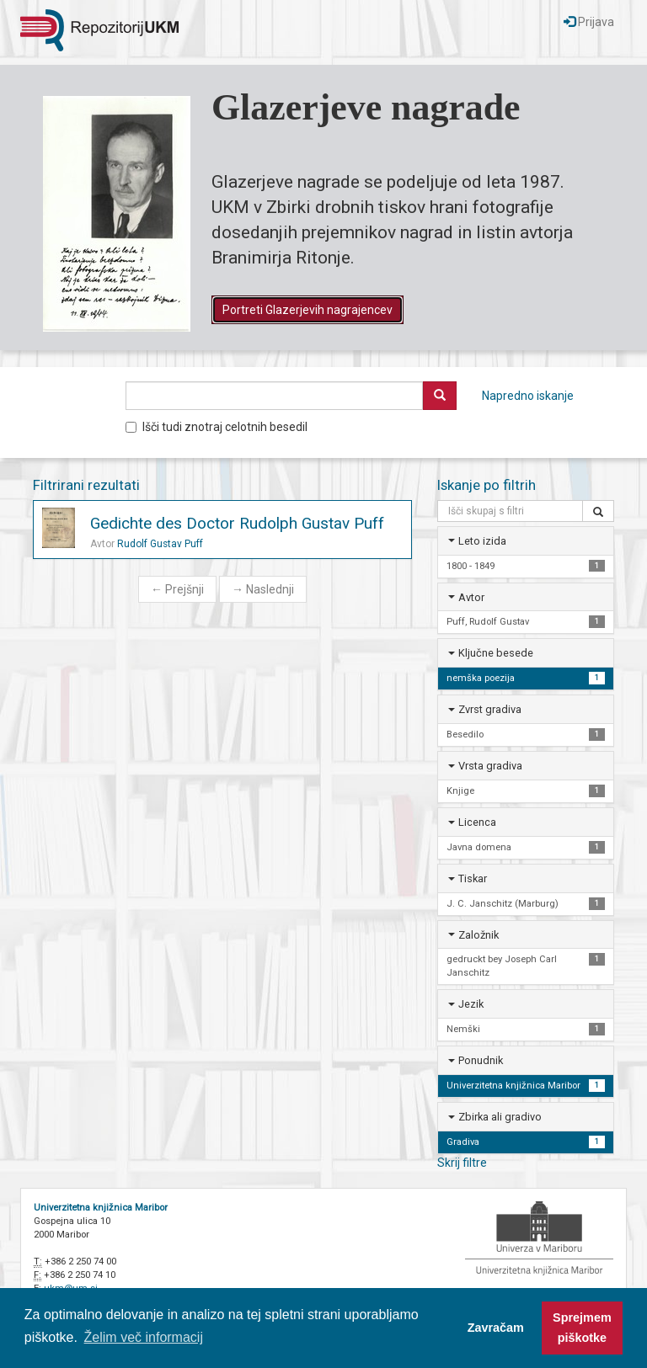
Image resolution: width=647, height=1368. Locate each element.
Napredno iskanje (528, 395)
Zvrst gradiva (489, 709)
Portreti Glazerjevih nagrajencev (307, 310)
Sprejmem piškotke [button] (582, 1327)
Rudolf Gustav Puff (160, 544)
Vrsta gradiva (490, 765)
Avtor (471, 597)
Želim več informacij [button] (143, 1337)
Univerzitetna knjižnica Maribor (101, 1207)
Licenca (477, 822)
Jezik (471, 1004)
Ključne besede (495, 653)
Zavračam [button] (496, 1327)
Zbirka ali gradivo (500, 1116)
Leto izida (482, 541)
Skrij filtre (462, 1162)
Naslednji (263, 589)
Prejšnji (177, 589)
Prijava (589, 22)
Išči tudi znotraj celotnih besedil (216, 427)
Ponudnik (480, 1060)
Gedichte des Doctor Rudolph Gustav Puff (237, 523)
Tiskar (472, 878)
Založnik (478, 935)
